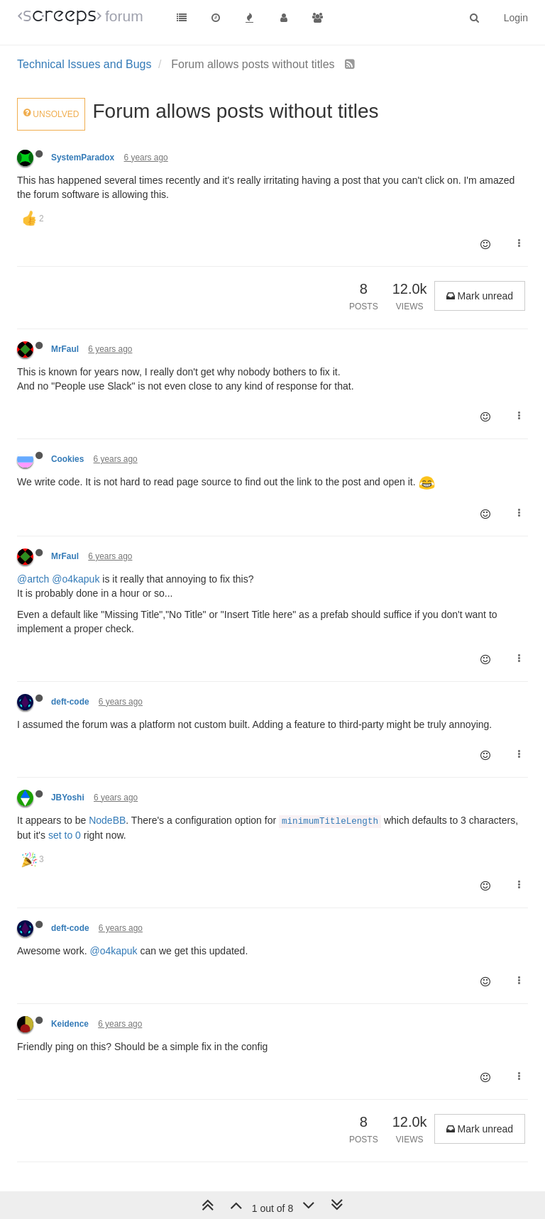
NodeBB (107, 820)
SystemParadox (82, 157)
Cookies (67, 459)
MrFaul (65, 349)
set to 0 (64, 835)
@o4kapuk (75, 579)
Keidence (70, 1024)
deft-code (70, 702)
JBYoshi (67, 797)
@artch (33, 579)
